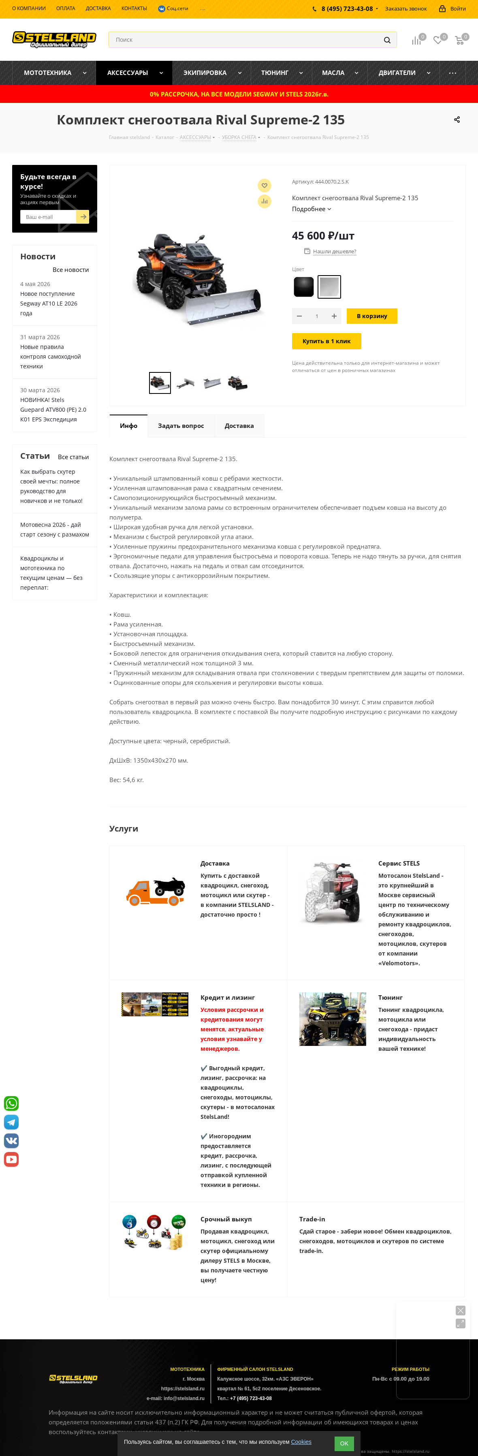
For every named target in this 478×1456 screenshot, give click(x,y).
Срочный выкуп (226, 1219)
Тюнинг (390, 997)
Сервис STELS (399, 863)
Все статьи (73, 457)
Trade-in (312, 1219)
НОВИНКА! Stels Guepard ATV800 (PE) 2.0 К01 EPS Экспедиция (53, 409)
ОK (344, 1443)
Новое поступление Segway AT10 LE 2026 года (48, 303)
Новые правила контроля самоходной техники (50, 356)
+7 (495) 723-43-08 (251, 1398)
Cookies (301, 1442)
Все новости (71, 269)
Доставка (215, 863)
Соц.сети (173, 9)
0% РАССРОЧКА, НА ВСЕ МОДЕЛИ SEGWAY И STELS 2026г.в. (239, 94)
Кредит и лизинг (228, 997)
